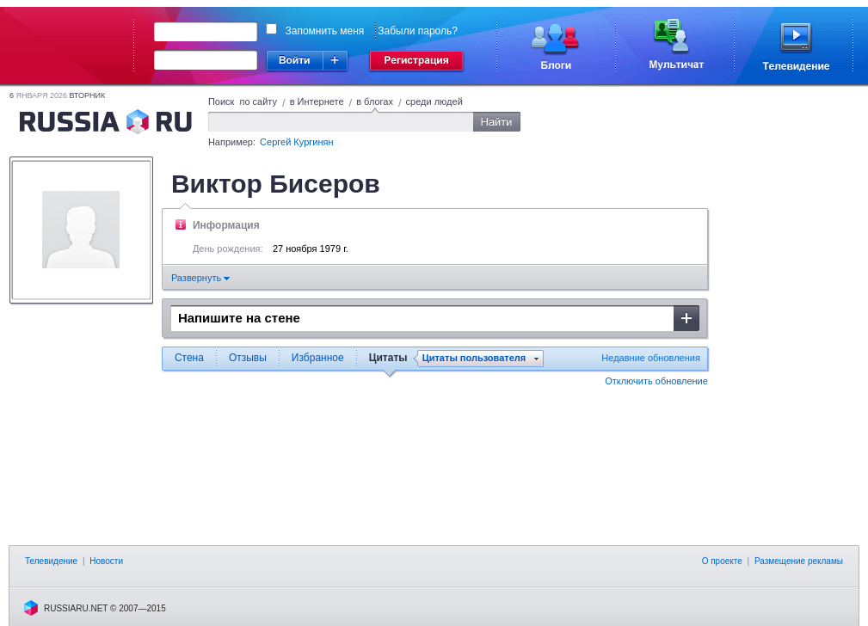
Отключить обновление (656, 381)
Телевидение (51, 561)
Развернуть (200, 278)
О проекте (722, 561)
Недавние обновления (650, 358)
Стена (189, 358)
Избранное (318, 358)
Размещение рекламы (798, 561)
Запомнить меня (325, 31)
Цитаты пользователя (474, 358)
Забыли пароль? (418, 31)
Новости (106, 561)
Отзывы (248, 358)
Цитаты (388, 358)
